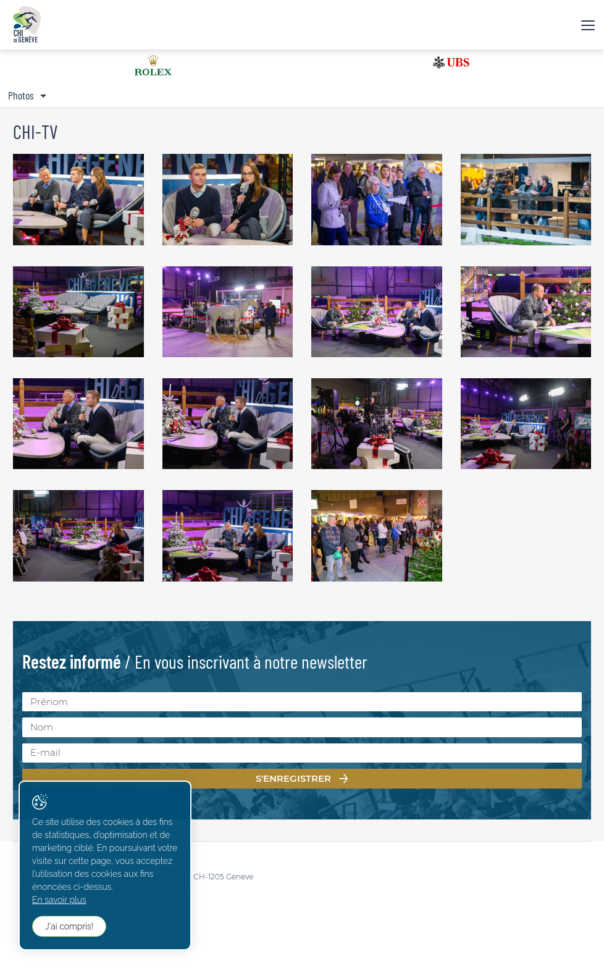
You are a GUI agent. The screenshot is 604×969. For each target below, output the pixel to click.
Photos (21, 95)
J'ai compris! (69, 926)
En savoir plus (59, 900)
